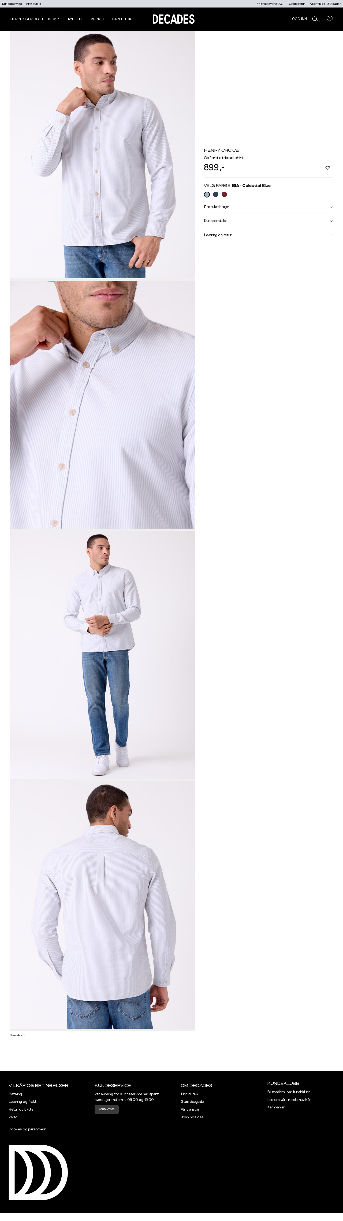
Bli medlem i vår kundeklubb (289, 1092)
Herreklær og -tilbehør (34, 19)
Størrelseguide (192, 1102)
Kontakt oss (106, 1109)
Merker (97, 19)
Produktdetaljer (268, 207)
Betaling (15, 1094)
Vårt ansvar (190, 1109)
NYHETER (76, 19)
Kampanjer (276, 1107)
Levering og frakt (23, 1102)
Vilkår (13, 1117)
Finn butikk (33, 3)
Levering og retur (268, 235)
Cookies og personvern (27, 1129)
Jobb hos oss (192, 1117)
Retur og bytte (21, 1109)
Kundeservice (12, 3)
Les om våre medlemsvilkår (289, 1100)
